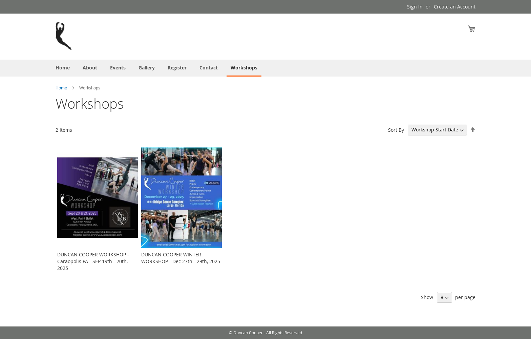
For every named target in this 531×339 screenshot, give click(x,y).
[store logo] (64, 36)
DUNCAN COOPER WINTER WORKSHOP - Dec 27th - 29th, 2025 (180, 257)
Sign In (415, 6)
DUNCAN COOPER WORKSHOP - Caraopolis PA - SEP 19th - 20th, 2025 (93, 261)
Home (62, 87)
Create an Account (454, 6)
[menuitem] (62, 68)
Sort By (396, 129)
